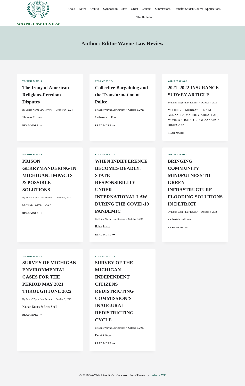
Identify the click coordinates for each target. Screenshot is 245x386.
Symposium (110, 9)
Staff (124, 9)
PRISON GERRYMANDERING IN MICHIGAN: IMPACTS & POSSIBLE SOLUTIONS (49, 175)
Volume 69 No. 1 (105, 81)
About (71, 9)
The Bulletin (144, 17)
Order (134, 9)
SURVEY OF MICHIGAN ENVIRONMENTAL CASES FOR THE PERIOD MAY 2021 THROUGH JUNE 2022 (49, 277)
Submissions (162, 9)
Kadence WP (158, 375)
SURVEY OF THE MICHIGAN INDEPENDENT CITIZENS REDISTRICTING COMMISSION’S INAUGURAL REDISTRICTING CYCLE (114, 291)
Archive (94, 9)
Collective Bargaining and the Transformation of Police (121, 94)
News (82, 9)
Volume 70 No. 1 (32, 81)
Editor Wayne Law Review (39, 109)
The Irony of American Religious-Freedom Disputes (45, 94)
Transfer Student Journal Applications (197, 9)
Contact (146, 9)
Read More (32, 125)
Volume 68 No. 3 (177, 81)
